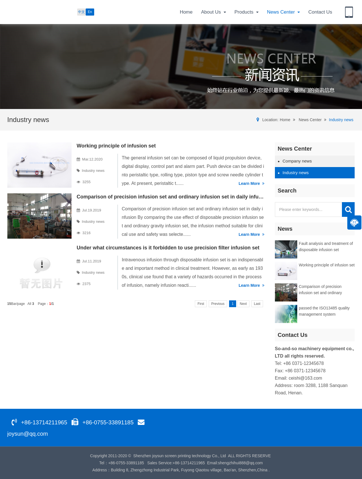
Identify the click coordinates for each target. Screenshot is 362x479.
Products (246, 12)
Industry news (341, 119)
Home (186, 12)
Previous (218, 304)
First (200, 304)
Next (243, 304)
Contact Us (320, 12)
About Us (213, 12)
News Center (283, 12)
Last (257, 304)
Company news (295, 161)
